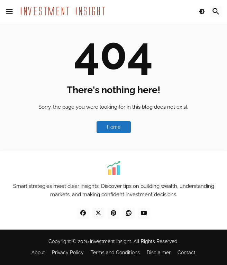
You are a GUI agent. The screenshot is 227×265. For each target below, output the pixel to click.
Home (113, 127)
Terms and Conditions (115, 252)
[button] (9, 12)
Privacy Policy (68, 252)
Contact (187, 252)
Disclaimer (159, 252)
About (38, 252)
